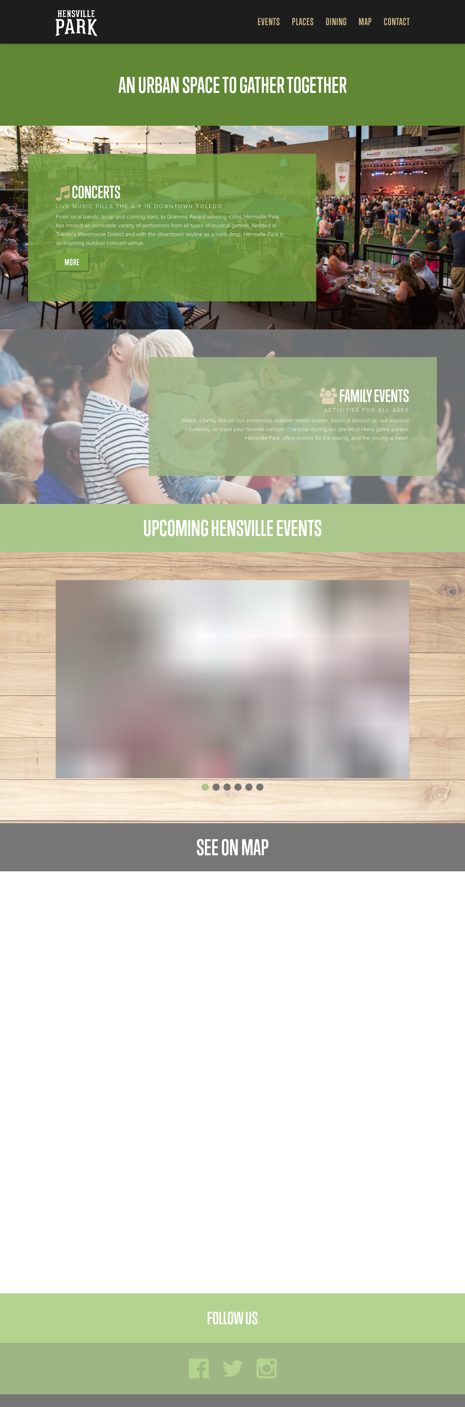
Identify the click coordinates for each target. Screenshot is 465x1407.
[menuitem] (266, 22)
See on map (232, 847)
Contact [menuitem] (397, 21)
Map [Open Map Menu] (365, 21)
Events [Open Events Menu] (269, 21)
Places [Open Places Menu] (303, 21)
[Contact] (394, 22)
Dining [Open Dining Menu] (336, 21)
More (72, 262)
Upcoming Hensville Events (232, 528)
